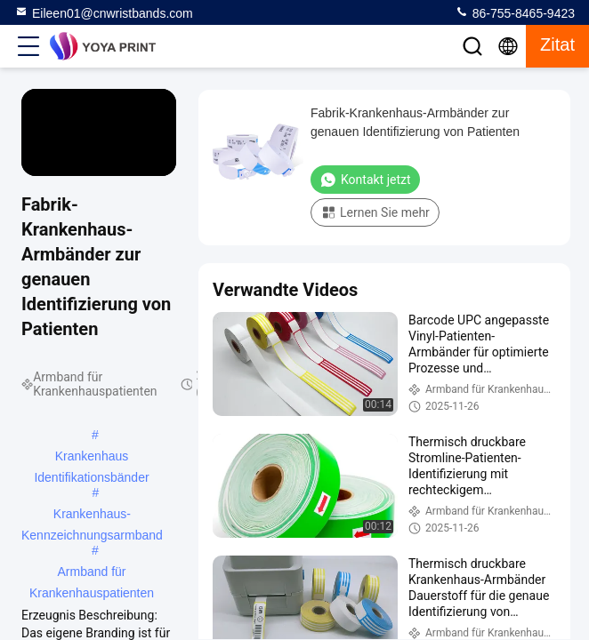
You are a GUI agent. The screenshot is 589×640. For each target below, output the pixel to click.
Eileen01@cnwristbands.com (103, 12)
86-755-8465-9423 (515, 12)
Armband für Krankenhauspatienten (91, 573)
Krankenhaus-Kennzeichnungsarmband (92, 515)
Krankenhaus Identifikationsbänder (91, 458)
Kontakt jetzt (365, 180)
